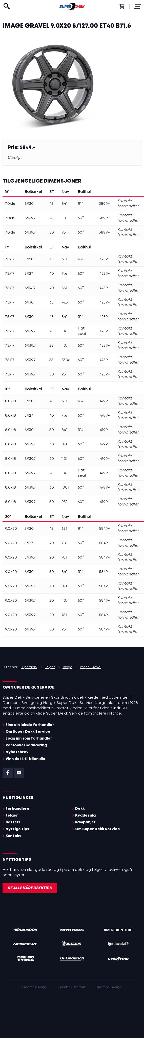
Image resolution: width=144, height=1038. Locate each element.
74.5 (64, 302)
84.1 (64, 204)
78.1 (64, 557)
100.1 (65, 487)
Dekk (80, 808)
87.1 (64, 444)
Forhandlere (17, 808)
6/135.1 (30, 444)
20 (51, 459)
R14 (80, 204)
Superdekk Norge (35, 987)
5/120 (29, 259)
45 (51, 204)
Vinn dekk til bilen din (25, 759)
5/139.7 (30, 557)
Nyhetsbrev (17, 752)
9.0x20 (11, 528)
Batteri (13, 822)
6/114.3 (30, 288)
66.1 (64, 288)
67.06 (65, 360)
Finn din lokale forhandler (30, 724)
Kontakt (13, 836)
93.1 (64, 232)
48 (51, 317)
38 (51, 302)
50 (51, 232)
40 (51, 273)
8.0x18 (10, 401)
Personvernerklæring (26, 745)
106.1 (65, 331)
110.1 (64, 218)
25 (51, 218)
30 (51, 487)
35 (51, 360)
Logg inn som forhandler (29, 738)
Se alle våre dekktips (30, 888)
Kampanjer (85, 822)
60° (81, 218)
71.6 (64, 273)
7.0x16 (10, 204)
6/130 (29, 204)
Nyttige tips (17, 829)
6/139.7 (30, 218)
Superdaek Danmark (71, 987)
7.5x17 (9, 259)
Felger (12, 815)
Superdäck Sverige (109, 987)
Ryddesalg (85, 815)
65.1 (64, 259)
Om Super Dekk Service (28, 731)
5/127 (29, 273)
